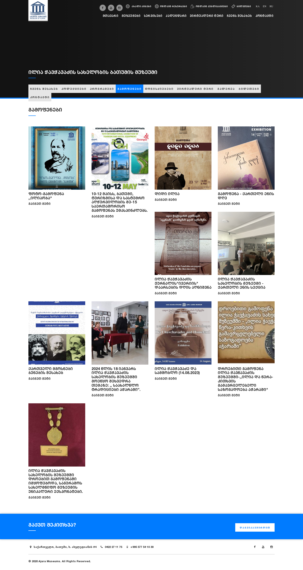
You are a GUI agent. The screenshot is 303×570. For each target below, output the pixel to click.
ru (271, 6)
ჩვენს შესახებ (239, 15)
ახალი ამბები (138, 6)
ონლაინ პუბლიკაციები (209, 6)
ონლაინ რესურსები (171, 6)
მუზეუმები (131, 15)
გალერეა (226, 88)
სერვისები (153, 15)
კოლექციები (73, 88)
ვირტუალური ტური (206, 15)
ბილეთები (241, 6)
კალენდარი (176, 15)
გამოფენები (129, 88)
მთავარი (110, 15)
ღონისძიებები (159, 88)
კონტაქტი (264, 15)
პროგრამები (102, 88)
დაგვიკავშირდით (255, 527)
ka (257, 6)
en (264, 6)
